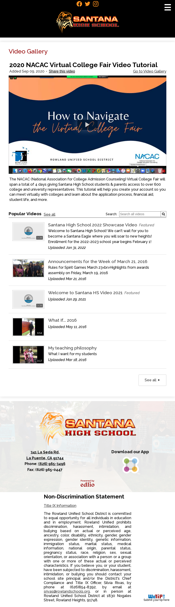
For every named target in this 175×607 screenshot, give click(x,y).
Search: (111, 214)
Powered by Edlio (87, 483)
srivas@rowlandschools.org (67, 591)
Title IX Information (60, 505)
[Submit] (163, 214)
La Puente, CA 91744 (45, 454)
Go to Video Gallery (149, 71)
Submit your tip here (157, 598)
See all (49, 214)
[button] (87, 125)
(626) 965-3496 (51, 464)
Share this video (62, 71)
